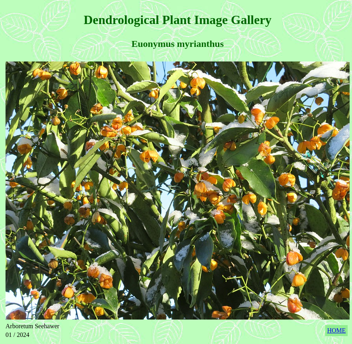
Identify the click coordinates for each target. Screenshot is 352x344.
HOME (336, 330)
